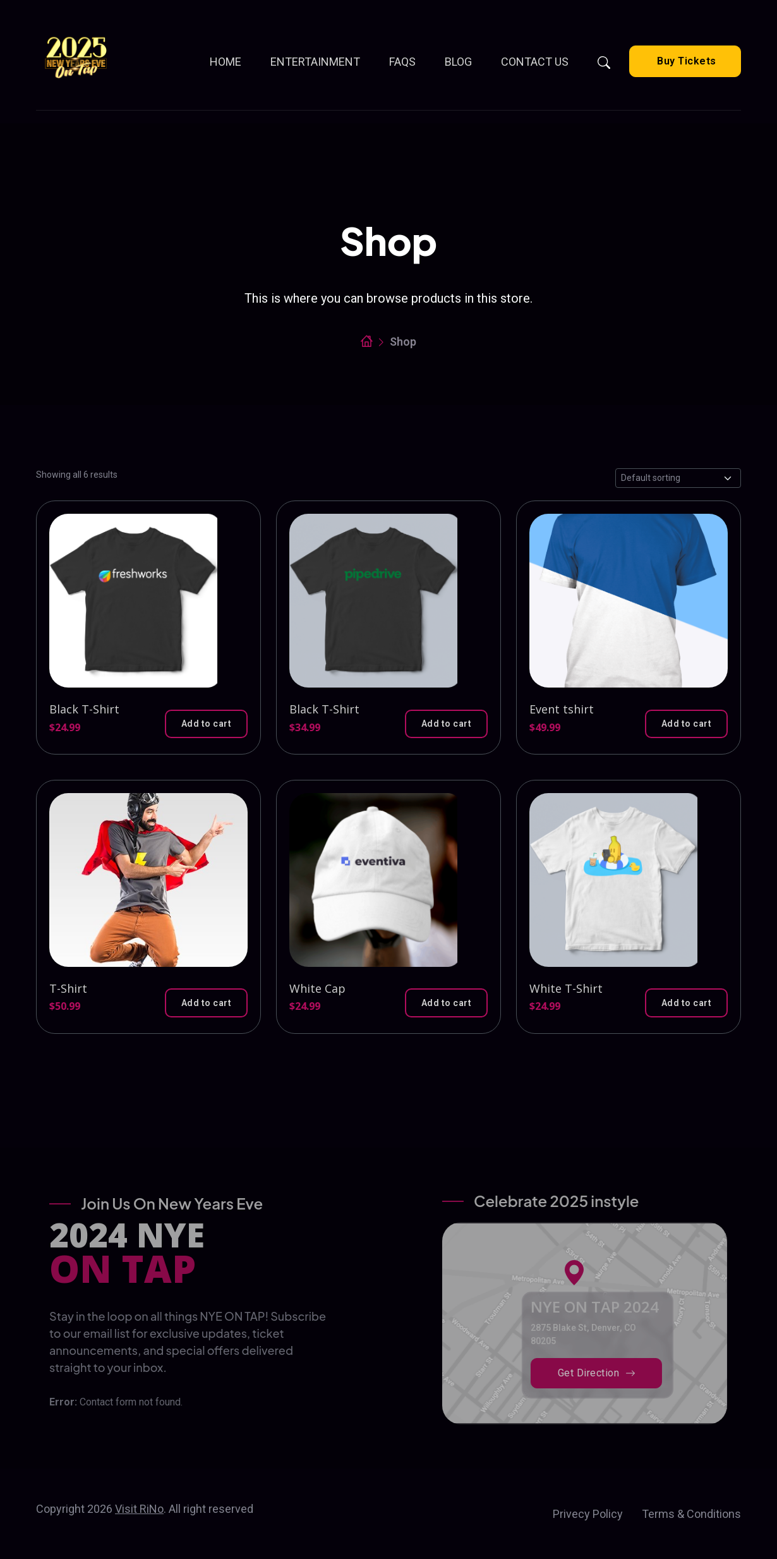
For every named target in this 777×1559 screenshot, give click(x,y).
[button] (206, 724)
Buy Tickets (685, 61)
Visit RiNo (139, 1508)
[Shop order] (678, 478)
